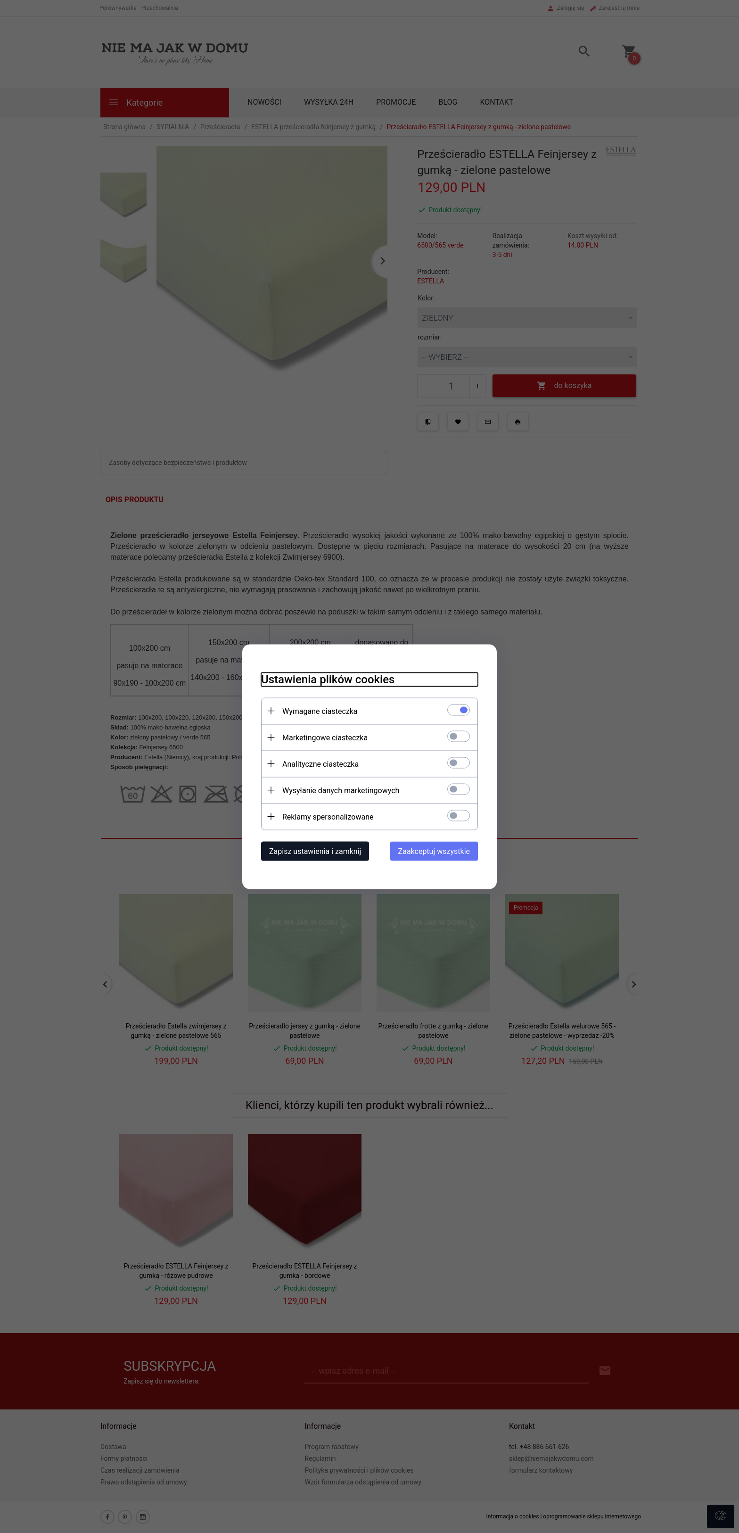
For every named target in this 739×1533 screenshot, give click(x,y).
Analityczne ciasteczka (320, 763)
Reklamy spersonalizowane (327, 816)
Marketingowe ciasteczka (325, 737)
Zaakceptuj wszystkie (434, 850)
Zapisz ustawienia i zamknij (315, 850)
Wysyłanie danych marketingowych (340, 790)
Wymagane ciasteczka (320, 710)
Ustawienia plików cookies (327, 679)
